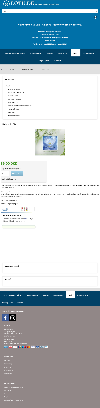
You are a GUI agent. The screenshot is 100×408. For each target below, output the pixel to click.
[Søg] (97, 11)
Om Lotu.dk (7, 391)
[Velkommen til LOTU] (31, 2)
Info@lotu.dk (8, 329)
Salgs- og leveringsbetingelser (13, 387)
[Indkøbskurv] (50, 18)
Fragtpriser (7, 397)
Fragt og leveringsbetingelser (10, 168)
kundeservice (8, 394)
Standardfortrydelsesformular (13, 400)
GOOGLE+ (21, 311)
